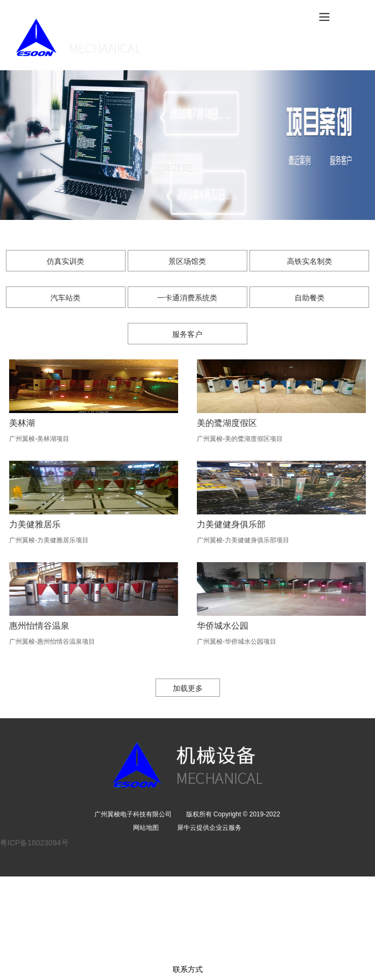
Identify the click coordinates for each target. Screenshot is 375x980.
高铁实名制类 (309, 261)
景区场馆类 (187, 261)
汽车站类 (65, 297)
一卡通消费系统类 (187, 297)
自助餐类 (310, 297)
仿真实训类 (65, 261)
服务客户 (187, 334)
